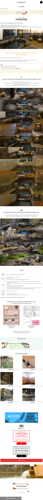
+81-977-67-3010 (17, 68)
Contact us (21, 460)
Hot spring (4, 8)
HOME (1, 8)
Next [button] (42, 39)
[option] (21, 39)
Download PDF (11, 327)
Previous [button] (0, 39)
